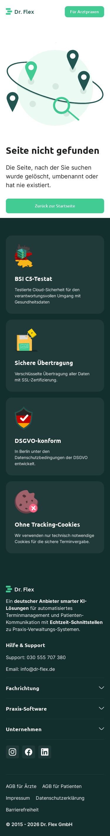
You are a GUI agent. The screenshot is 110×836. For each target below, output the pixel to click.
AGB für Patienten (62, 786)
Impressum (18, 798)
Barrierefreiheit (22, 810)
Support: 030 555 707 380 (36, 657)
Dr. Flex (24, 11)
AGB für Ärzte (21, 786)
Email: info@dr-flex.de (30, 669)
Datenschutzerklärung (60, 798)
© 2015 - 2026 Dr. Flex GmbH (39, 824)
